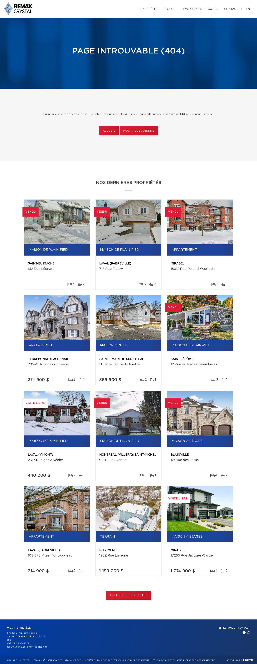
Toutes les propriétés (128, 595)
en (248, 9)
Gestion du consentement (200, 660)
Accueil (109, 131)
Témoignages (191, 9)
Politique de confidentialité (139, 660)
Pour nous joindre (138, 131)
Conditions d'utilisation (170, 660)
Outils (213, 9)
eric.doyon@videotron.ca (32, 647)
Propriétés (148, 9)
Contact (231, 9)
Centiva (247, 660)
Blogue (169, 9)
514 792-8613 (21, 643)
